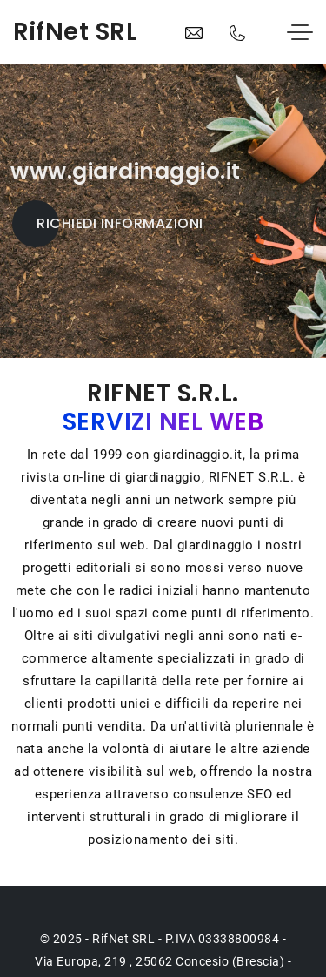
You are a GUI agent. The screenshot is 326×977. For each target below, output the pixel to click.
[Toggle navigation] (300, 33)
